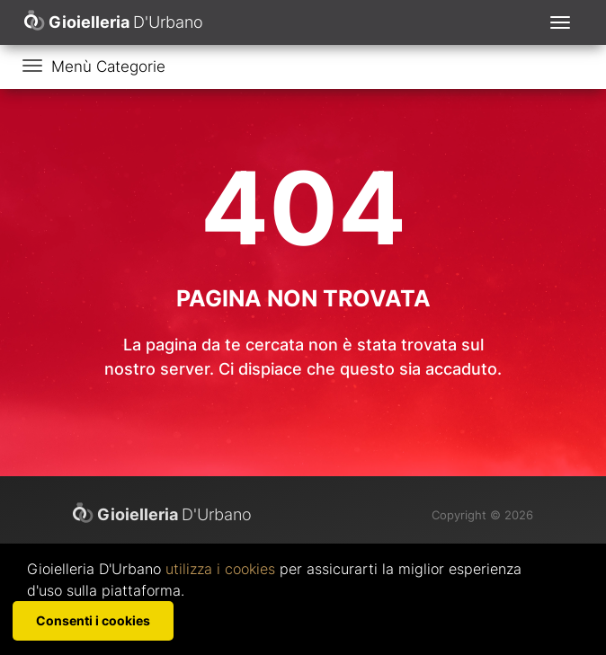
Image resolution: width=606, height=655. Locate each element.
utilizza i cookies (220, 569)
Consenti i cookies (93, 620)
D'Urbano (162, 513)
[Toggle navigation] (560, 22)
